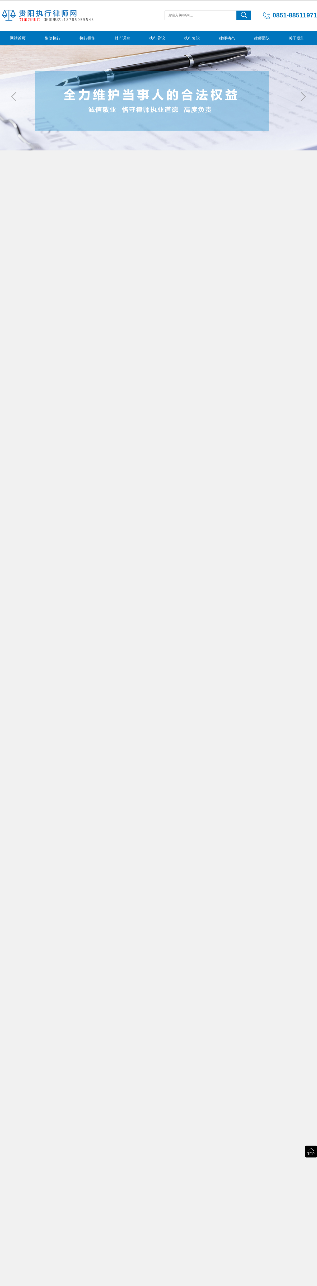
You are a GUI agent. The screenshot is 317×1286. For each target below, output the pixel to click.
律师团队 (262, 38)
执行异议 (157, 38)
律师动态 (227, 38)
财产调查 (122, 38)
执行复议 (192, 38)
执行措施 (87, 38)
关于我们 (297, 38)
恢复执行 (52, 38)
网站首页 (18, 38)
